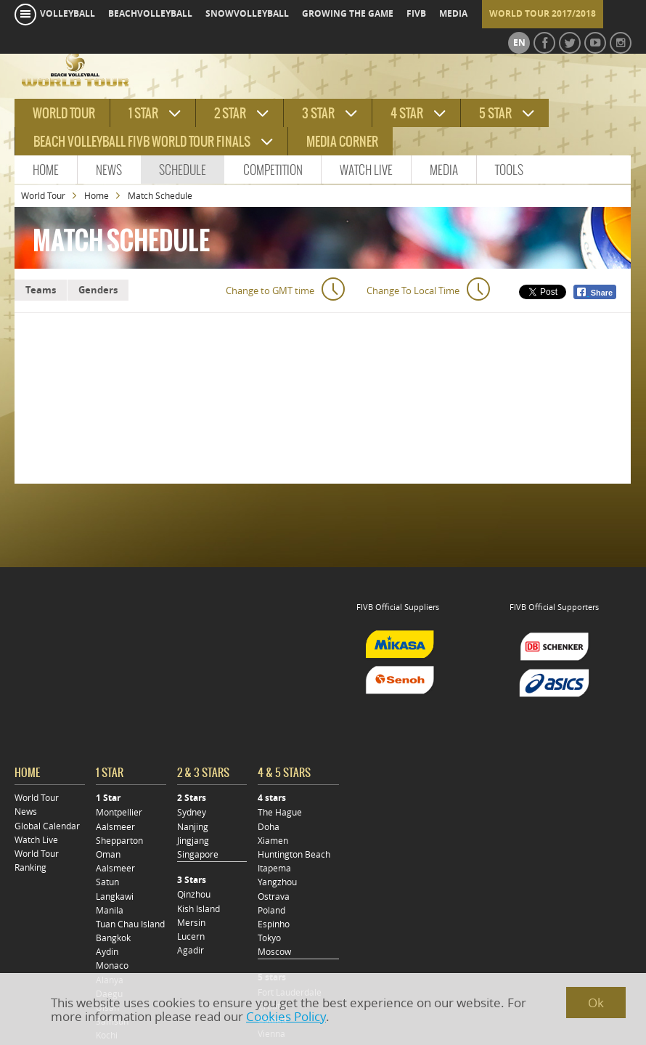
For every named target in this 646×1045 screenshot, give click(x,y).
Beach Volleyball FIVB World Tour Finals (141, 141)
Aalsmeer (115, 826)
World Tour (43, 195)
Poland (271, 910)
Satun (107, 882)
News (109, 170)
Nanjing (192, 826)
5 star (495, 113)
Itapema (274, 868)
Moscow (274, 951)
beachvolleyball (150, 14)
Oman (108, 854)
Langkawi (115, 896)
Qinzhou (193, 894)
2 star (230, 113)
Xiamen (273, 840)
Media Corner (342, 141)
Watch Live (366, 170)
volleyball (67, 14)
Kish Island (198, 908)
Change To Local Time (413, 290)
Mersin (191, 922)
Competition (273, 170)
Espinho (274, 924)
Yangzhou (277, 882)
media (453, 14)
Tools (509, 170)
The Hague (280, 812)
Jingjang (193, 840)
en (519, 43)
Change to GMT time (270, 290)
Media (444, 170)
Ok (596, 1002)
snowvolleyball (247, 14)
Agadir (190, 950)
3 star (318, 113)
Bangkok (113, 937)
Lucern (191, 936)
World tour (64, 113)
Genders (98, 289)
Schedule (182, 170)
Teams (40, 289)
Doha (268, 826)
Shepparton (119, 840)
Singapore (197, 854)
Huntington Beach (294, 854)
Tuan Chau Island (130, 924)
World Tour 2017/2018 (542, 14)
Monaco (112, 965)
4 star (407, 113)
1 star (143, 113)
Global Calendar (47, 826)
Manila (109, 910)
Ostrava (274, 896)
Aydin (107, 951)
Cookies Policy (286, 1016)
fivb (416, 14)
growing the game (347, 14)
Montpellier (119, 812)
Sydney (191, 812)
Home (46, 170)
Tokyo (269, 937)
